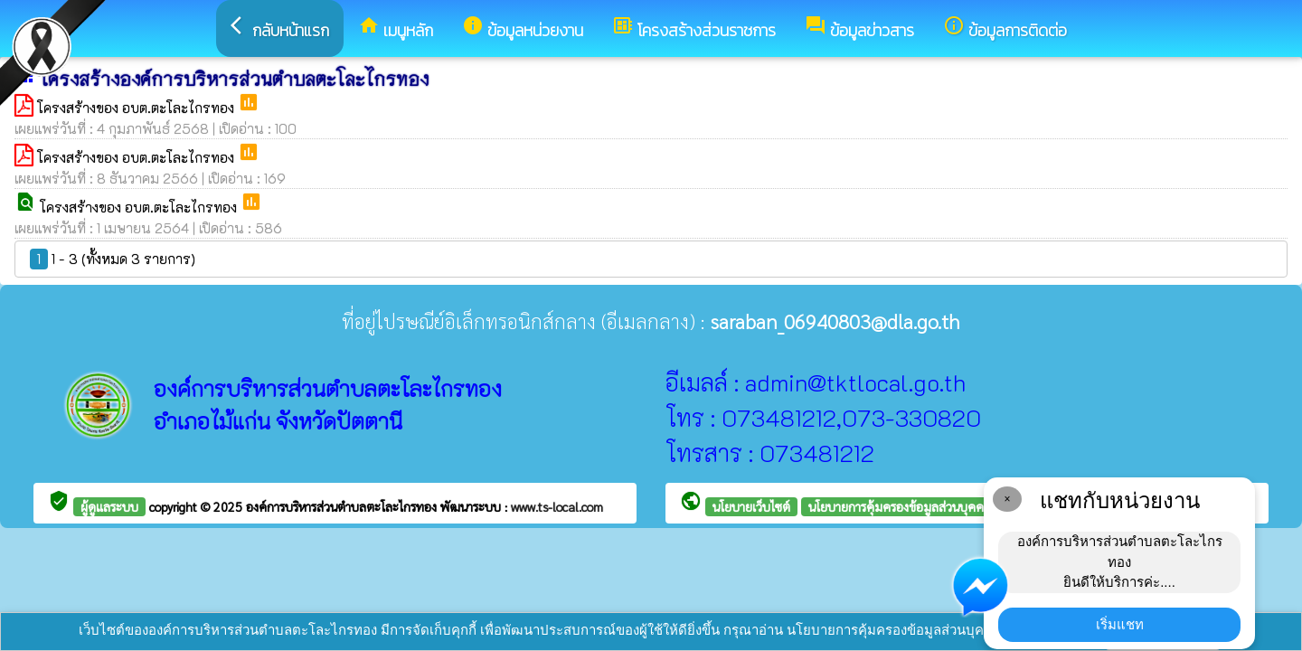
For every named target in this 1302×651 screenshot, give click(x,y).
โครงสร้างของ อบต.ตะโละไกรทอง (137, 108)
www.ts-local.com (557, 506)
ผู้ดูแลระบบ (109, 506)
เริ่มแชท (1120, 624)
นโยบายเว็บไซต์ (751, 506)
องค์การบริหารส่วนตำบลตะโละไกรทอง (343, 506)
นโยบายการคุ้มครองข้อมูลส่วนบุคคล (899, 506)
